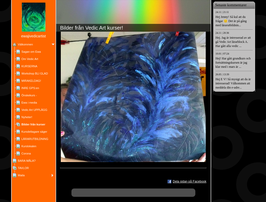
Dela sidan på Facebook (189, 181)
